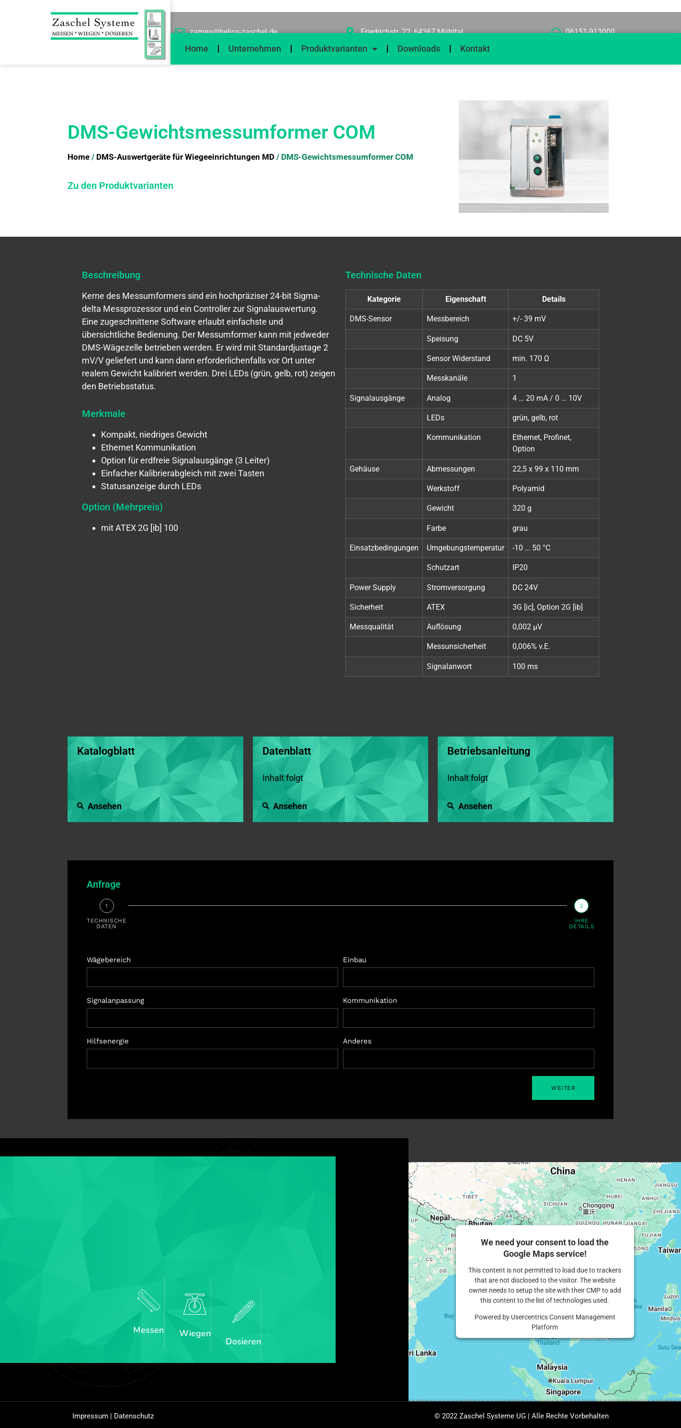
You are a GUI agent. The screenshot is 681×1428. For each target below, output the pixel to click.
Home (196, 49)
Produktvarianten (339, 49)
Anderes (357, 1041)
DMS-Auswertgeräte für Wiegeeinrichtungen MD (185, 157)
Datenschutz (134, 1420)
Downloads (418, 49)
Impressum (90, 1420)
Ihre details (582, 923)
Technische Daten (106, 923)
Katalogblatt (106, 751)
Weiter (563, 1088)
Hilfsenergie (108, 1041)
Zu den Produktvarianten (120, 185)
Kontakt (475, 49)
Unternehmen (254, 49)
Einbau (354, 960)
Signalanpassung (115, 1000)
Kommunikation (370, 1000)
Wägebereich (109, 960)
